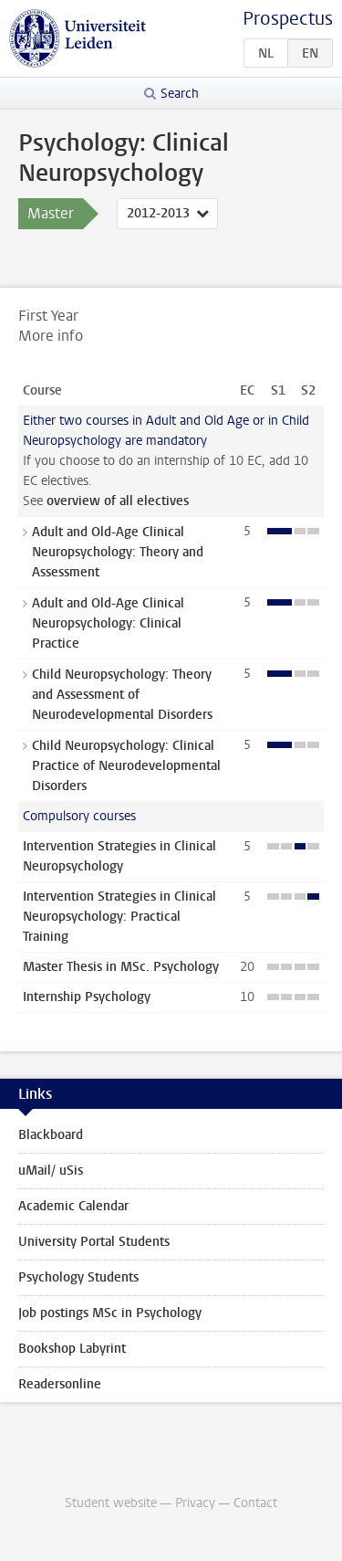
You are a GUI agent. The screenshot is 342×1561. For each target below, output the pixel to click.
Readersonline (59, 1384)
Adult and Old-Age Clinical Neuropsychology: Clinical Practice (108, 623)
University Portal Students (94, 1241)
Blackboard (50, 1135)
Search (180, 93)
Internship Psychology (86, 997)
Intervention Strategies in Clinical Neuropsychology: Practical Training (119, 916)
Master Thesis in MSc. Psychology (121, 967)
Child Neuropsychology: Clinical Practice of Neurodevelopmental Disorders (126, 766)
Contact (255, 1503)
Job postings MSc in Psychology (110, 1313)
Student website (111, 1503)
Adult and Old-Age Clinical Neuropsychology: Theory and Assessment (117, 552)
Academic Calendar (73, 1206)
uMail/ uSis (50, 1170)
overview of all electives (118, 501)
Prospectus (288, 18)
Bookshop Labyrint (72, 1348)
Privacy (195, 1503)
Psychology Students (78, 1277)
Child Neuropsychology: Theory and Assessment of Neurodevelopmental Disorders (122, 694)
